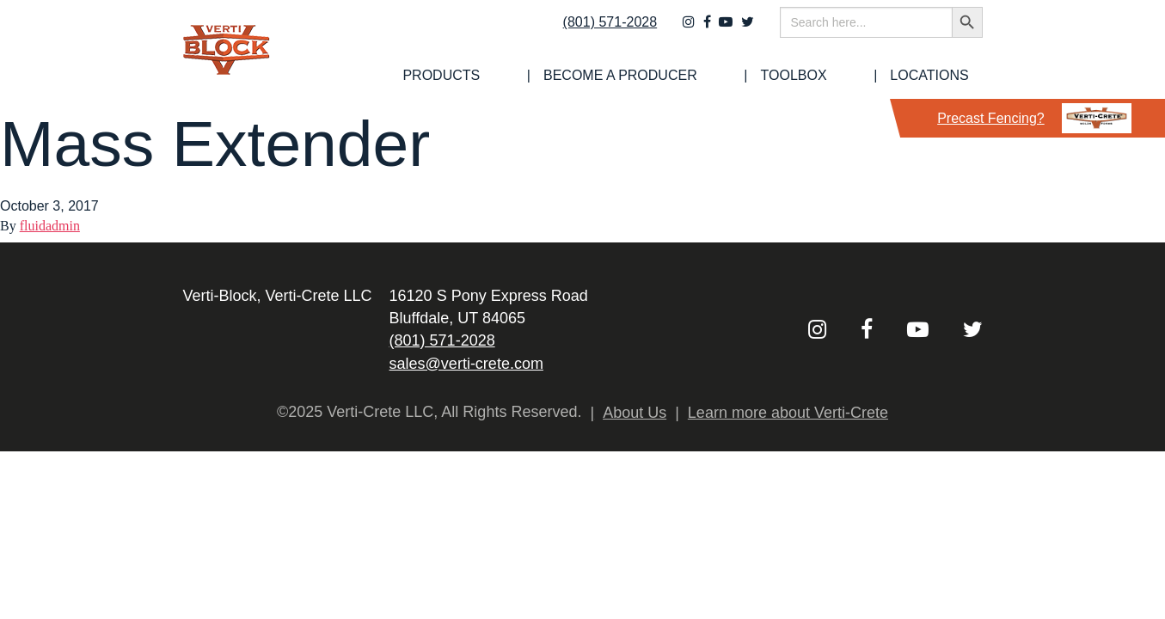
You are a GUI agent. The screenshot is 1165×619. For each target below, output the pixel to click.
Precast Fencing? (1034, 118)
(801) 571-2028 (598, 31)
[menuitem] (557, 76)
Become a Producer (702, 76)
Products (557, 76)
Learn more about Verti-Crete (788, 412)
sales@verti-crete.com (466, 363)
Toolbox (841, 76)
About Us (634, 412)
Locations (943, 76)
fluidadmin (50, 225)
